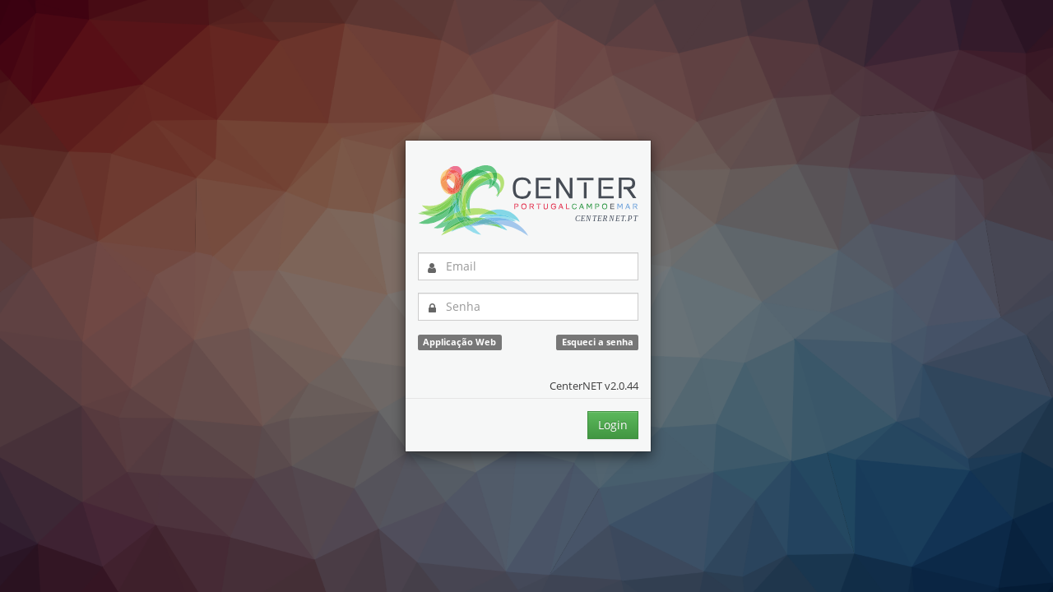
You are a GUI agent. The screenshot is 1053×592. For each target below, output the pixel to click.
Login (613, 424)
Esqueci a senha (597, 342)
